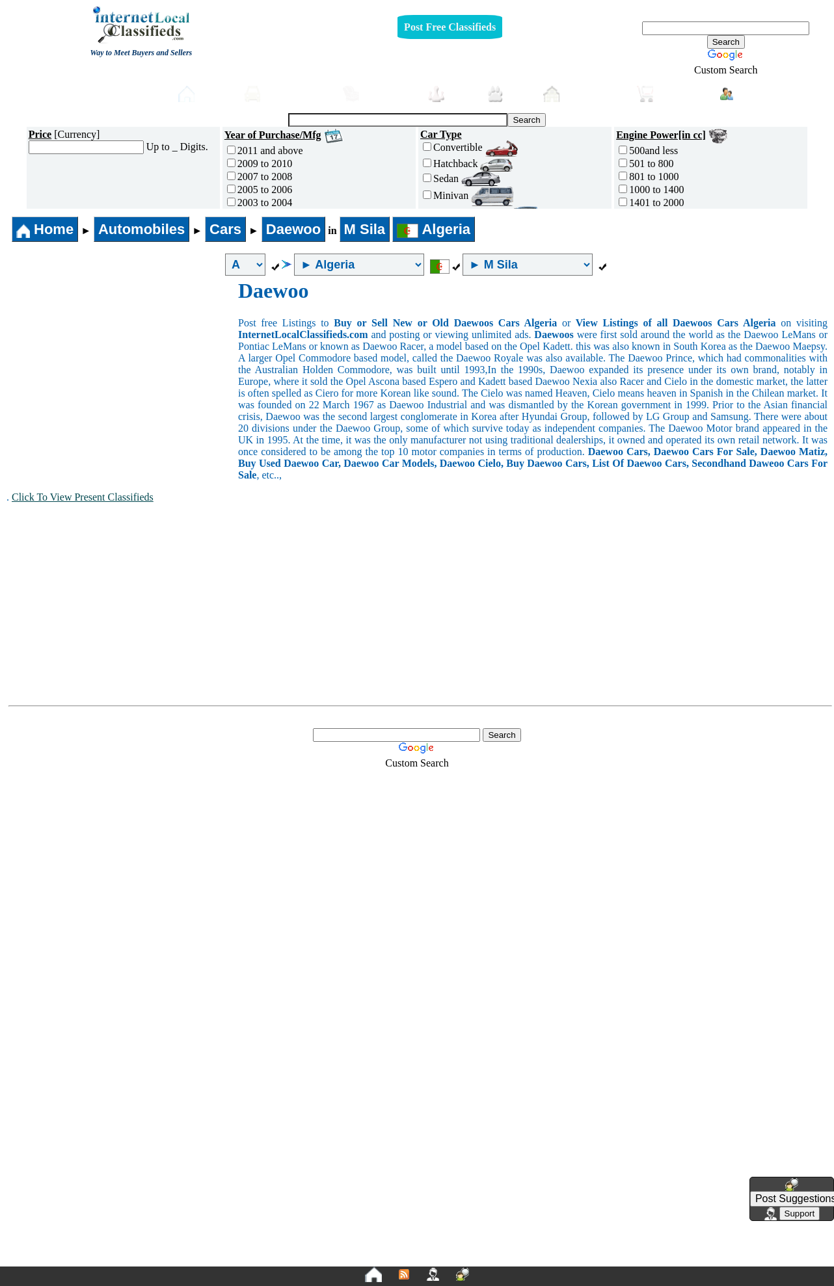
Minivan (468, 195)
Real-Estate (583, 94)
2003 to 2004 (259, 202)
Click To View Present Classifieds (83, 497)
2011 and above (265, 150)
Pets (508, 94)
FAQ (518, 1255)
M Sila (365, 229)
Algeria (433, 229)
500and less (648, 150)
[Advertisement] (122, 376)
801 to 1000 (649, 176)
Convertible (470, 147)
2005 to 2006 (259, 189)
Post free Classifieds (115, 92)
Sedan (461, 178)
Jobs (451, 94)
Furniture (379, 94)
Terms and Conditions (448, 1255)
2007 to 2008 (259, 176)
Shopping (672, 94)
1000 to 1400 (651, 189)
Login (744, 93)
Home (204, 94)
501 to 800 (646, 163)
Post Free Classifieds (450, 27)
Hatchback (468, 163)
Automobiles (287, 94)
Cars (225, 229)
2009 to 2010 (259, 163)
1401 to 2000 (651, 202)
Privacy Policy (337, 1255)
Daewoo (293, 229)
